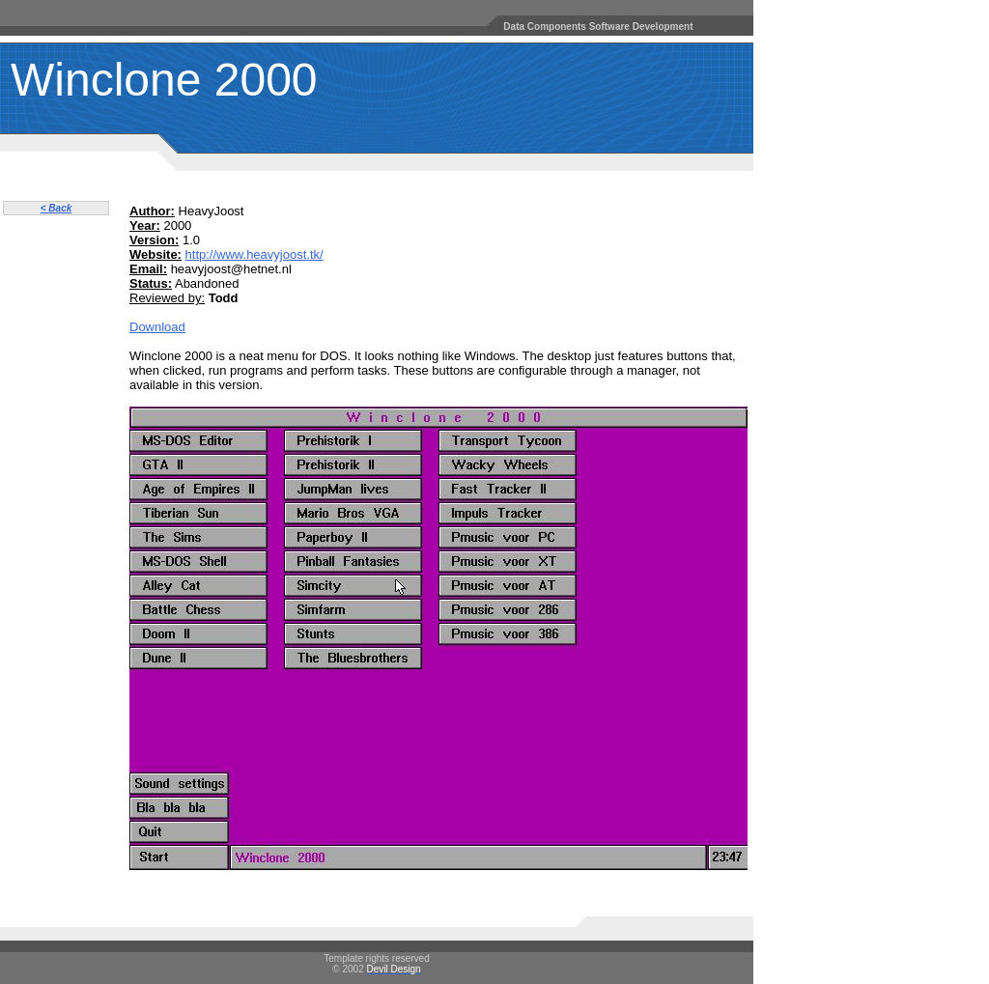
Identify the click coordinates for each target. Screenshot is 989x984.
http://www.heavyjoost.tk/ (254, 254)
